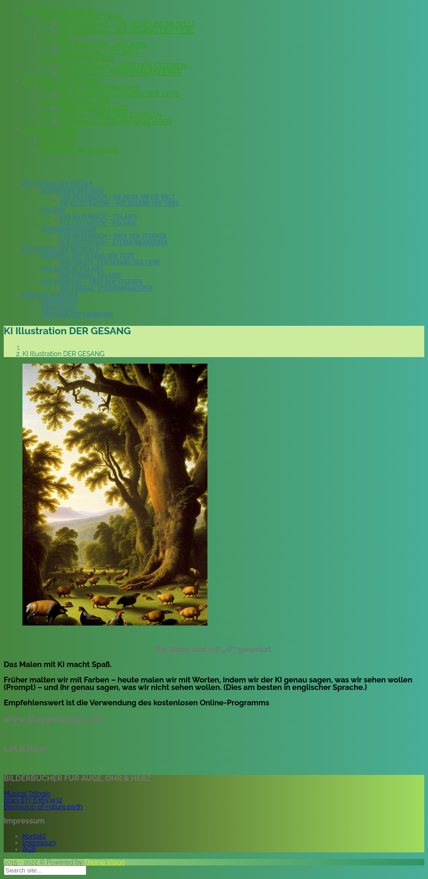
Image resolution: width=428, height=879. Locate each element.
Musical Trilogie (27, 793)
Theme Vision (104, 862)
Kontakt (33, 836)
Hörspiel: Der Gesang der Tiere (90, 87)
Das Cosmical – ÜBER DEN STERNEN (101, 115)
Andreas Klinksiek (50, 129)
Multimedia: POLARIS (94, 108)
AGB (29, 849)
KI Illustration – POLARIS (99, 52)
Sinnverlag (58, 143)
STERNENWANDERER (77, 59)
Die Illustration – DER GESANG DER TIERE (127, 31)
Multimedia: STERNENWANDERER (115, 122)
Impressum (39, 842)
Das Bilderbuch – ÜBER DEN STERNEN (123, 66)
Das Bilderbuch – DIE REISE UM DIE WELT (127, 24)
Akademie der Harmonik (80, 150)
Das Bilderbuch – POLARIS (103, 45)
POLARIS (55, 38)
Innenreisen (60, 136)
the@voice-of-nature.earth (43, 806)
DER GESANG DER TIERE (81, 17)
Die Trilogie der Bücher (59, 10)
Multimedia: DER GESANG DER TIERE (120, 94)
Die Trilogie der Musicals (61, 80)
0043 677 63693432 (33, 800)
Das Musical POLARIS (75, 101)
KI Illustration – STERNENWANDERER (120, 73)
